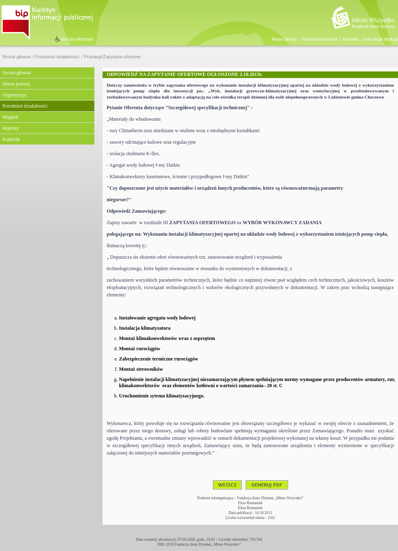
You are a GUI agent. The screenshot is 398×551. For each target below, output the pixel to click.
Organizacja (14, 95)
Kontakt (350, 39)
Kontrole (11, 139)
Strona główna (16, 57)
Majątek (10, 117)
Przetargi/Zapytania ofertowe (112, 57)
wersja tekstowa (77, 39)
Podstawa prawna (319, 39)
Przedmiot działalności (57, 57)
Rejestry (10, 128)
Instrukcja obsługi (380, 39)
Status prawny (16, 84)
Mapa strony (284, 39)
